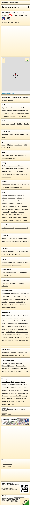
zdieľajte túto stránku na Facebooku (10, 485)
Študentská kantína (7, 134)
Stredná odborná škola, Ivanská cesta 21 (18, 241)
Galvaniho (4, 302)
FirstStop (20, 283)
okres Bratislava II (23, 97)
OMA (6, 2)
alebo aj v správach (7, 466)
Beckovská (21, 355)
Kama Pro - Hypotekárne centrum (20, 113)
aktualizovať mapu (10, 409)
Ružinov (4, 100)
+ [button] (3, 59)
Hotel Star (19, 124)
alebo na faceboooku (7, 464)
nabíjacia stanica (21, 206)
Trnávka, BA (10, 100)
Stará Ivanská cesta (22, 352)
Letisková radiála (21, 366)
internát (13, 124)
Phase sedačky (22, 116)
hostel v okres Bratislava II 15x (18, 384)
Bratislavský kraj (6, 97)
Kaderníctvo (13, 116)
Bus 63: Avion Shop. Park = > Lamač (11, 315)
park (3, 155)
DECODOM (6, 113)
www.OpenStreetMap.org (19, 497)
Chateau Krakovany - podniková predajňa (13, 110)
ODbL (18, 498)
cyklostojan (20, 262)
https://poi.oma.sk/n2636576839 (8, 93)
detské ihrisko (18, 145)
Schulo (3, 241)
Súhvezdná (5, 307)
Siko (27, 110)
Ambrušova (5, 355)
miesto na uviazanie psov (20, 155)
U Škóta (16, 134)
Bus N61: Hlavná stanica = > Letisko (19, 340)
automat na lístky (17, 187)
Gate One (26, 124)
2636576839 (4, 410)
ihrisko (3, 145)
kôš (23, 168)
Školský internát (13, 2)
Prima (3, 124)
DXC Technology (18, 171)
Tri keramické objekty (13, 251)
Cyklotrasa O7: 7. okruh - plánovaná (19, 371)
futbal (7, 147)
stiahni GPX (4, 413)
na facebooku (12, 484)
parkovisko (4, 195)
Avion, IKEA (23, 299)
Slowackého (12, 302)
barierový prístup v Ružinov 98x (12, 396)
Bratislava (14, 97)
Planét (11, 304)
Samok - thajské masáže (13, 108)
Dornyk (11, 209)
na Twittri (16, 485)
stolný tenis (10, 145)
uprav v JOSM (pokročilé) (19, 409)
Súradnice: (4, 22)
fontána (4, 251)
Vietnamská (5, 352)
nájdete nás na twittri (7, 461)
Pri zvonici (12, 307)
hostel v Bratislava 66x (17, 390)
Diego (3, 108)
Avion (7, 124)
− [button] (3, 61)
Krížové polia (23, 304)
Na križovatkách (7, 187)
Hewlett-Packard (14, 174)
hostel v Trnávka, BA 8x (8, 382)
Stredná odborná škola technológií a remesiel (14, 238)
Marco (21, 134)
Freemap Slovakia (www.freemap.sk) (9, 500)
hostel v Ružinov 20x (7, 387)
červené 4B (6, 212)
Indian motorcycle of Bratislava (17, 217)
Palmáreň (5, 116)
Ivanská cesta (7, 15)
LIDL (22, 108)
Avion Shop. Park (24, 184)
